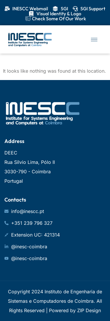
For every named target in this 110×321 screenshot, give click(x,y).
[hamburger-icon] (94, 39)
